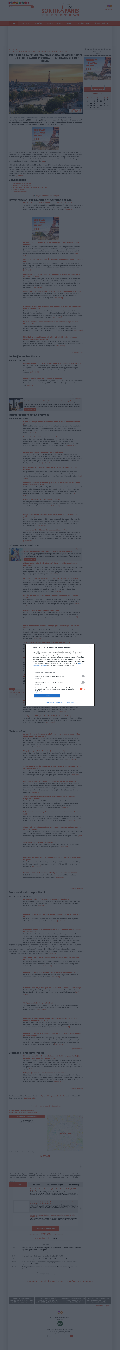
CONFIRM (47, 696)
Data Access (59, 702)
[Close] (91, 648)
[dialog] (60, 675)
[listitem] (60, 672)
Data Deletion (50, 702)
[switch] (82, 676)
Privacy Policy (70, 702)
